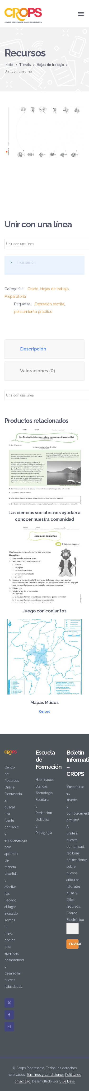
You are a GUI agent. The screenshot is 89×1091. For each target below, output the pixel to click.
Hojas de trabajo (50, 65)
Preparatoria (15, 296)
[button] (75, 113)
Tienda (25, 65)
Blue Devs (67, 1081)
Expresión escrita (49, 304)
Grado (33, 289)
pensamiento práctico (33, 311)
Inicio (9, 65)
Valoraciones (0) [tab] (37, 370)
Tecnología (44, 793)
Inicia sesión (26, 262)
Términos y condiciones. (45, 1075)
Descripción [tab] (33, 349)
